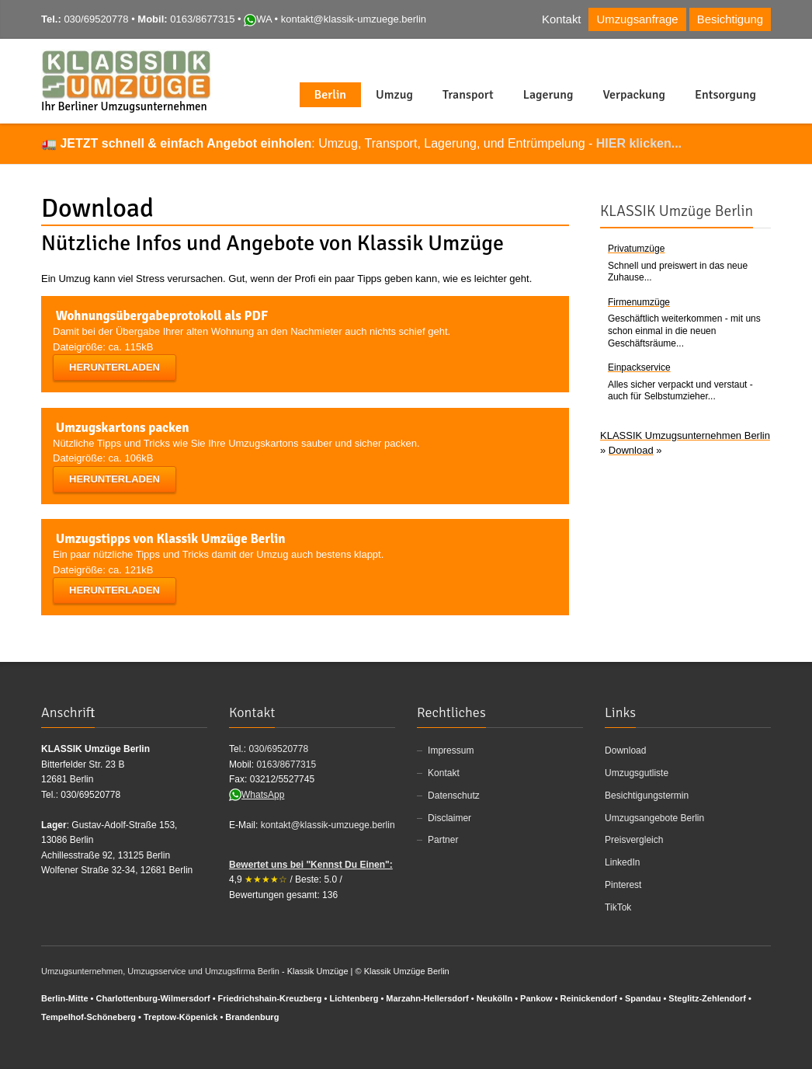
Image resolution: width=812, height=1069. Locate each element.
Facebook (685, 57)
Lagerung (548, 95)
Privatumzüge (636, 248)
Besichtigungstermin (647, 795)
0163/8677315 (202, 19)
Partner (443, 839)
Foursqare (761, 57)
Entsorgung (725, 95)
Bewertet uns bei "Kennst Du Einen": (311, 864)
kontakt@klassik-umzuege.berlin (353, 19)
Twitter (711, 57)
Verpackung (634, 95)
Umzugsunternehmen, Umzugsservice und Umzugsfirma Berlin (160, 971)
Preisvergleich (634, 839)
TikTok (618, 907)
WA (258, 19)
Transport (468, 95)
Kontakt (561, 19)
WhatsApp (256, 794)
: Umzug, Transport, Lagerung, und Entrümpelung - (371, 143)
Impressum (451, 750)
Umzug (394, 95)
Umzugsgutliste (636, 773)
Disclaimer (449, 818)
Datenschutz (454, 795)
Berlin (330, 95)
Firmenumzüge (639, 302)
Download (625, 750)
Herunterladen (114, 367)
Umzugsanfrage (637, 19)
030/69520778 (96, 19)
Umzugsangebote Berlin (654, 818)
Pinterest (623, 884)
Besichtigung (730, 19)
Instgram (736, 57)
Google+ (712, 1044)
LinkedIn (622, 862)
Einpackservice (639, 367)
